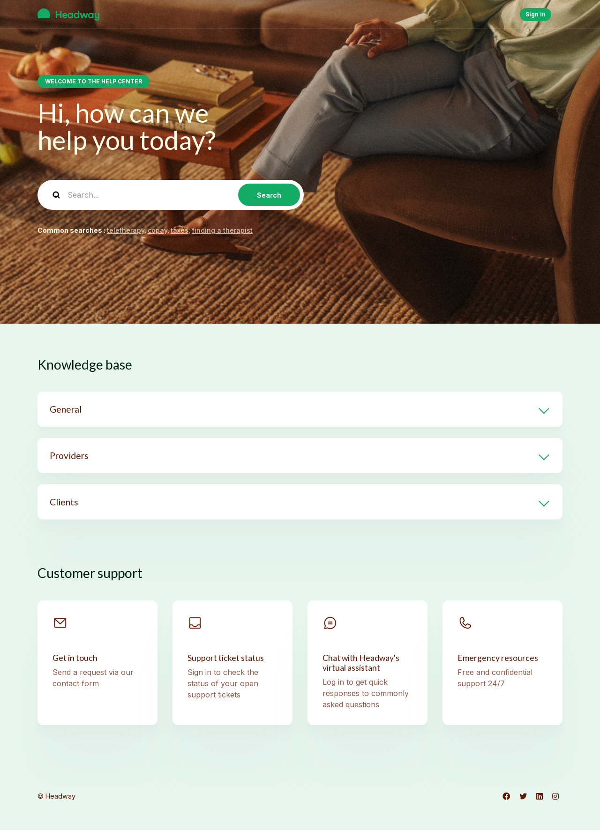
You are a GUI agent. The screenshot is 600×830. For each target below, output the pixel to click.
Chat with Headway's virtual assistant (360, 663)
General (66, 409)
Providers (69, 455)
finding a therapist (222, 230)
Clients (64, 502)
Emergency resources (498, 658)
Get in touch (75, 658)
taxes (179, 230)
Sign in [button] (535, 14)
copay (157, 230)
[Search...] (171, 195)
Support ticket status (226, 658)
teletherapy (125, 230)
